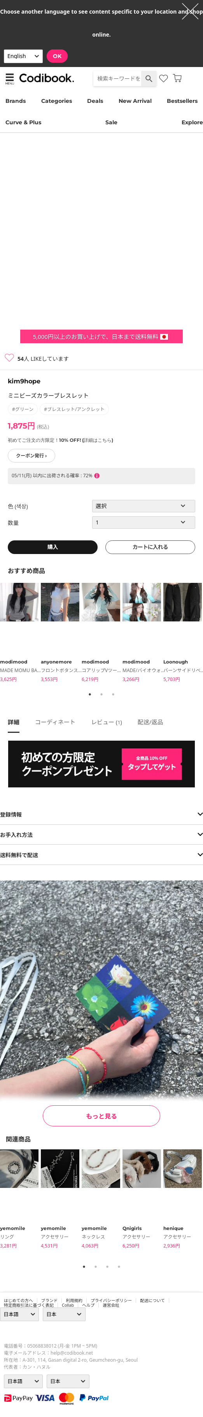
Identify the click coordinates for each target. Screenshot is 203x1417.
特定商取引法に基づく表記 (29, 1305)
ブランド (49, 1300)
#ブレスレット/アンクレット (74, 409)
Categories (56, 100)
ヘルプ (88, 1305)
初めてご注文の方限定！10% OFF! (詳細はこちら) (60, 440)
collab (68, 1305)
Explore (192, 122)
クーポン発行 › (31, 455)
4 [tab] (119, 1267)
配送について (152, 1300)
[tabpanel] (20, 633)
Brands (15, 100)
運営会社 (111, 1305)
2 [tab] (101, 694)
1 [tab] (90, 694)
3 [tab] (113, 694)
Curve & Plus (23, 122)
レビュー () (106, 722)
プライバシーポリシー (111, 1300)
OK (57, 56)
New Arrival (135, 100)
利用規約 (74, 1300)
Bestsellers (182, 100)
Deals (95, 100)
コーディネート (55, 722)
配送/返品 (150, 722)
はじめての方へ (18, 1300)
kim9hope (24, 381)
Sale (111, 122)
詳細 (13, 722)
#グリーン (22, 409)
